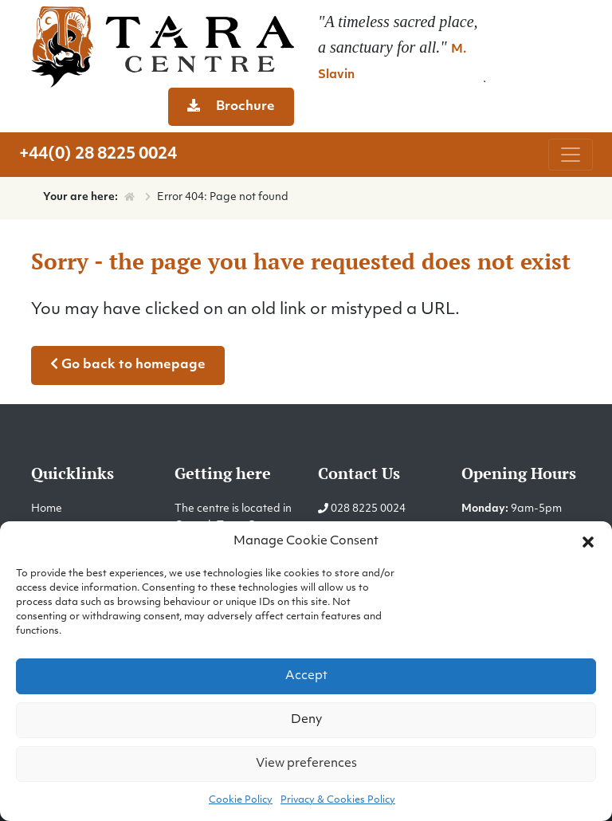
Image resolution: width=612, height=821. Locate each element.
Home (46, 509)
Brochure (231, 106)
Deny (306, 720)
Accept (306, 676)
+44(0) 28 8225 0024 (98, 155)
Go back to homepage (128, 364)
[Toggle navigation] (570, 155)
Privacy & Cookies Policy (337, 800)
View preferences (306, 764)
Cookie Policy (241, 800)
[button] (588, 542)
